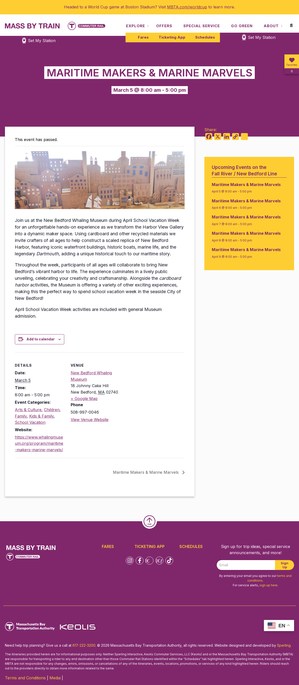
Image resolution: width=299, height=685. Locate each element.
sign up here (268, 585)
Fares (143, 37)
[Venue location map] (153, 386)
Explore (135, 26)
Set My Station (262, 37)
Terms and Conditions (25, 677)
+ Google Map (84, 398)
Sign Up (284, 565)
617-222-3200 (83, 645)
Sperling (284, 645)
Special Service (201, 26)
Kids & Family (41, 416)
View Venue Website (89, 419)
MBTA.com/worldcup (187, 6)
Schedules (205, 37)
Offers (164, 26)
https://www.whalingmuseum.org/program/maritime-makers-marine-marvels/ (39, 443)
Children (52, 409)
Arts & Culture (28, 409)
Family (21, 416)
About (271, 26)
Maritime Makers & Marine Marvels (146, 472)
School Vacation (30, 422)
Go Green (242, 26)
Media (55, 677)
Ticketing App (172, 37)
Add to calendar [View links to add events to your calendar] (40, 339)
